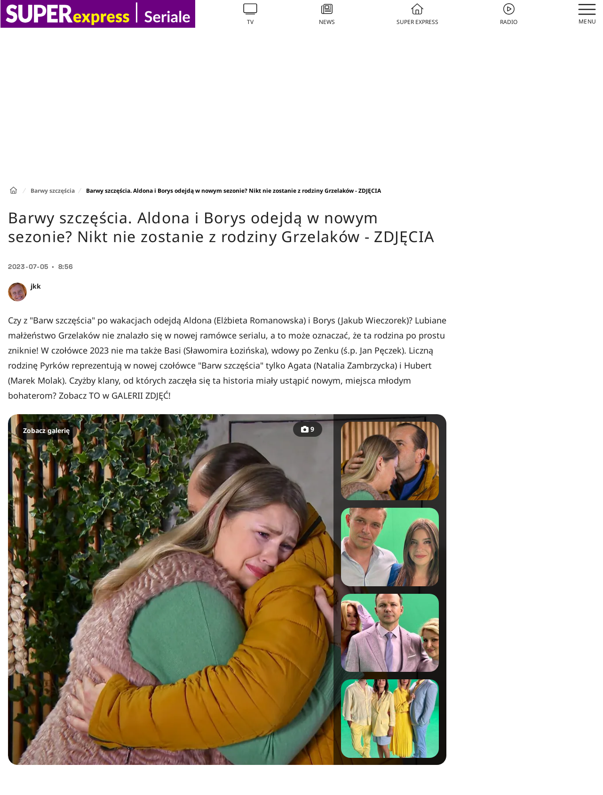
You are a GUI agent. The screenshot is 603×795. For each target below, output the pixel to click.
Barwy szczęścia (53, 191)
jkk (36, 286)
